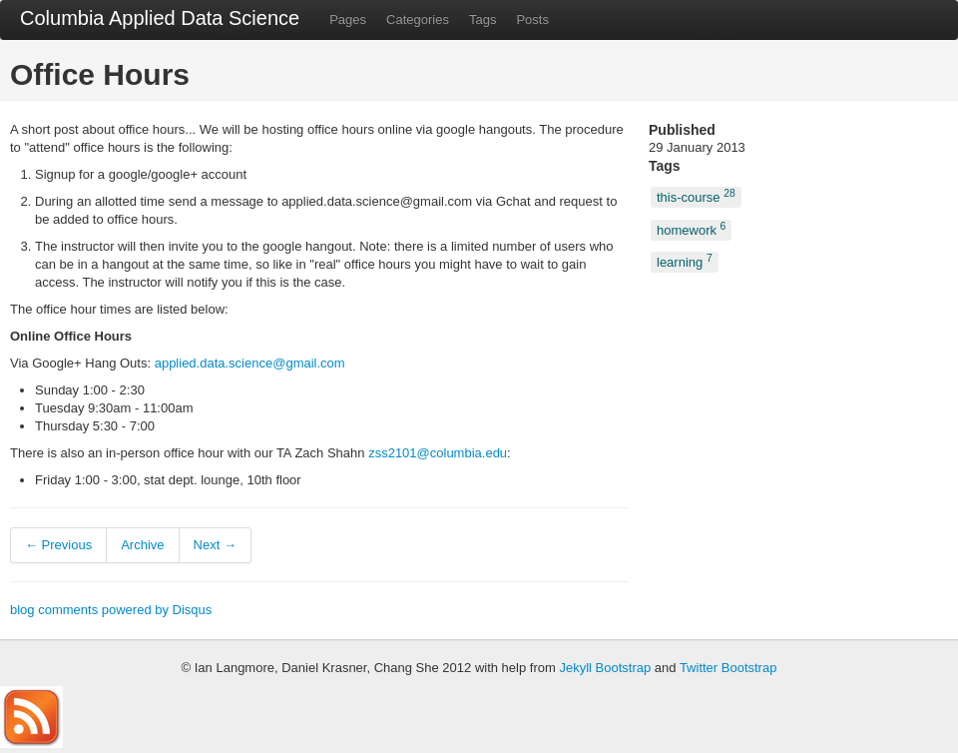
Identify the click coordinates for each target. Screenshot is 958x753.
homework (691, 228)
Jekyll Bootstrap (605, 667)
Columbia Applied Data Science (159, 18)
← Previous (58, 544)
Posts (532, 19)
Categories (417, 19)
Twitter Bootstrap (728, 667)
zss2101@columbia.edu (437, 452)
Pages (347, 19)
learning (685, 261)
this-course (696, 196)
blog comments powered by (111, 609)
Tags (482, 19)
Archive (142, 544)
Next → (215, 544)
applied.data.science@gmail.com (250, 363)
